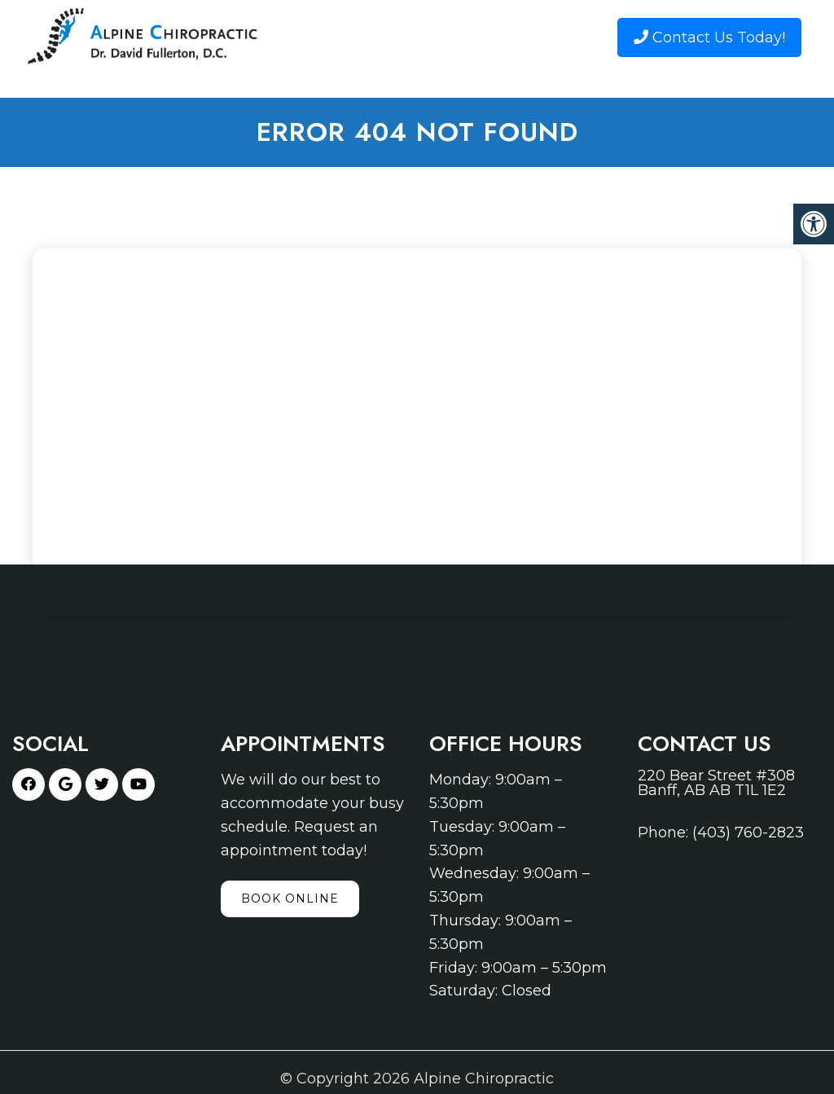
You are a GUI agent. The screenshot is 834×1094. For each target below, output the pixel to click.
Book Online (290, 898)
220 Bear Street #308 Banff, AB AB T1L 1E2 (716, 782)
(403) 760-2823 (748, 832)
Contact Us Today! (709, 37)
